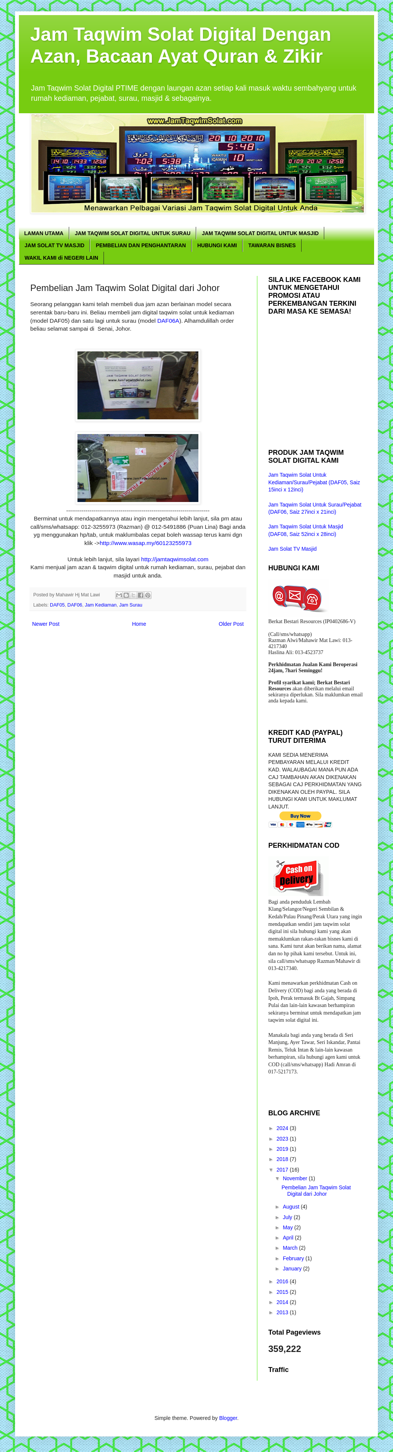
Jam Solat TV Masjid (292, 549)
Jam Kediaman (101, 605)
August (291, 1207)
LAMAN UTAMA (43, 233)
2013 (283, 1312)
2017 (283, 1170)
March (291, 1248)
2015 (283, 1292)
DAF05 (57, 605)
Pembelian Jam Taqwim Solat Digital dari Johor (316, 1190)
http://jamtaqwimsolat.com (175, 559)
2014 (283, 1302)
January (293, 1269)
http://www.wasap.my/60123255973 (146, 543)
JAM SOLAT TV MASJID (54, 245)
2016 (283, 1281)
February (294, 1258)
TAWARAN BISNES (272, 245)
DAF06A (168, 320)
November (295, 1178)
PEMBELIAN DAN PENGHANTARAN (141, 245)
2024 (283, 1128)
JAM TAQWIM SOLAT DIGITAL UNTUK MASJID (260, 233)
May (288, 1227)
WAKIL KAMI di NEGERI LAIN (61, 258)
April (289, 1238)
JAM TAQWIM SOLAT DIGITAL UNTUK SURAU (132, 233)
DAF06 (74, 605)
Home (139, 624)
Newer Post (45, 624)
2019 (283, 1149)
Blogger (228, 1418)
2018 (283, 1159)
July (288, 1217)
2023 (283, 1139)
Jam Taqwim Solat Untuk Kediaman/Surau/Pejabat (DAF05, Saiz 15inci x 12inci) (314, 482)
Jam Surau (130, 605)
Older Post (231, 624)
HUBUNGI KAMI (217, 245)
